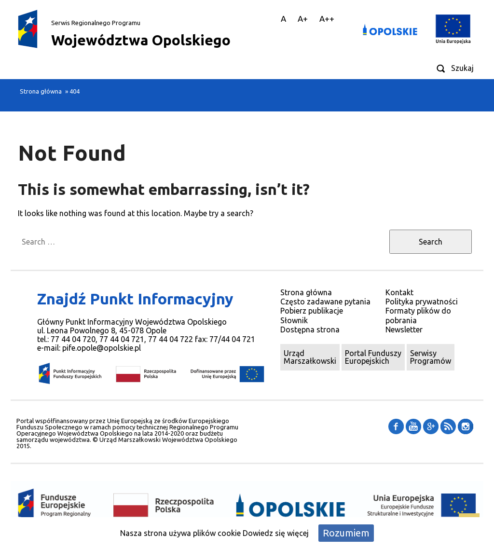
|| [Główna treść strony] (266, 18)
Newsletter (404, 329)
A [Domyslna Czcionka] (283, 18)
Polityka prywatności (421, 301)
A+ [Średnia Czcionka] (303, 18)
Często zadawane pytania (325, 301)
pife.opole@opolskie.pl (101, 347)
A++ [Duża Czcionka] (326, 18)
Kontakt (399, 292)
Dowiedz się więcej (276, 533)
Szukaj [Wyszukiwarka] (462, 68)
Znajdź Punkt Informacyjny (135, 298)
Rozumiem (346, 532)
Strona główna (41, 91)
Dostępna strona (310, 329)
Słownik (294, 320)
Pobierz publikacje (311, 310)
